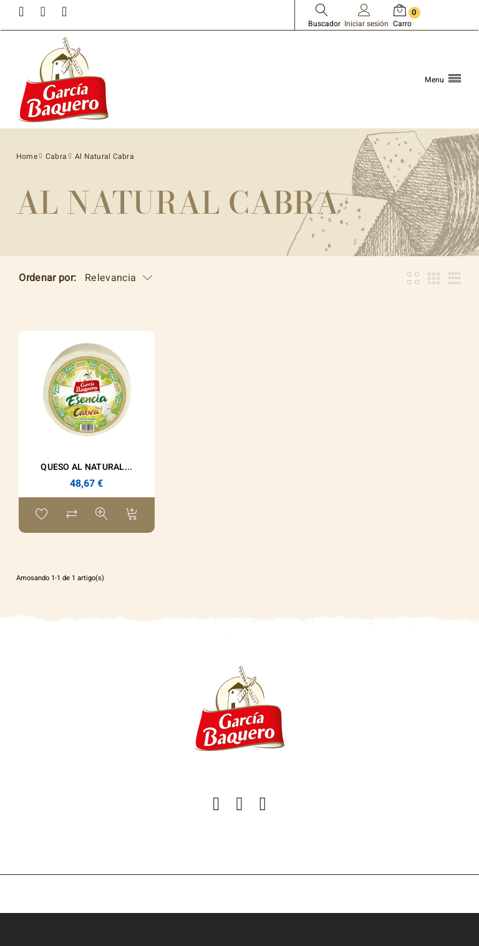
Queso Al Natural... (86, 467)
